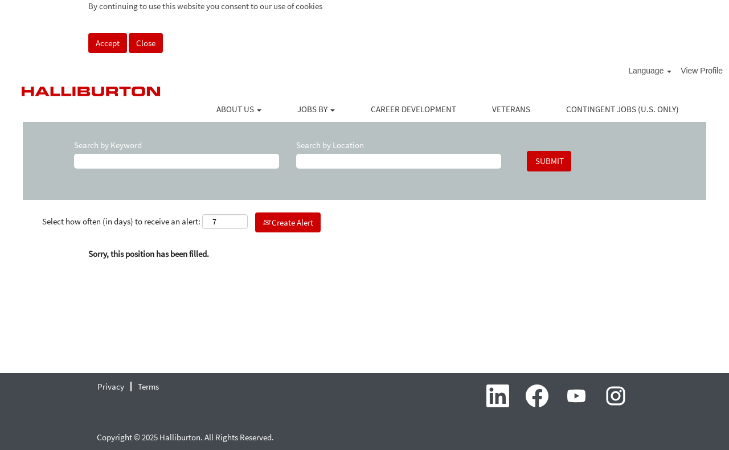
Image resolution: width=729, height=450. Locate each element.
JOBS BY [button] (316, 109)
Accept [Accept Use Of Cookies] (108, 43)
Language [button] (649, 70)
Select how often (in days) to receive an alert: (121, 221)
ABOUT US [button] (238, 109)
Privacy (110, 386)
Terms (148, 386)
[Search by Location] (398, 161)
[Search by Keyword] (176, 161)
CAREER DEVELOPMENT (413, 109)
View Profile (702, 70)
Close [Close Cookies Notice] (145, 43)
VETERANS (511, 109)
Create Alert (288, 222)
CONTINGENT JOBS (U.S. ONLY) (622, 109)
